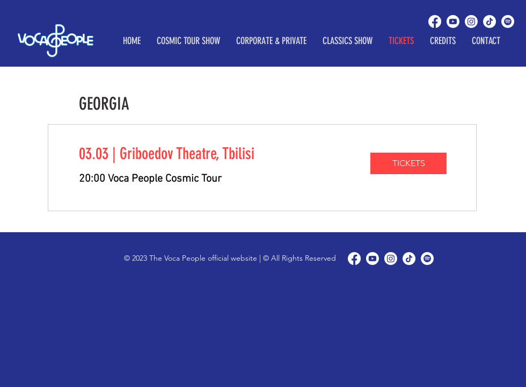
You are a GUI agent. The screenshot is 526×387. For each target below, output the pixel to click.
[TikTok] (489, 21)
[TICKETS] (408, 163)
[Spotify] (507, 21)
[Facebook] (434, 21)
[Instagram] (471, 21)
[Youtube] (453, 21)
